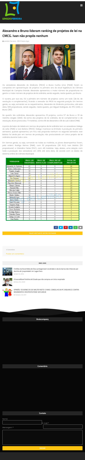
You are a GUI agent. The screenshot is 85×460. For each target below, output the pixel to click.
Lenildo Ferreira (10, 41)
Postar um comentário (15, 254)
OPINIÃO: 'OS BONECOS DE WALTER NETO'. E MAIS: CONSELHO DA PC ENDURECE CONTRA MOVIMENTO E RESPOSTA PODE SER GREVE (46, 290)
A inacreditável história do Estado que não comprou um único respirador (39, 279)
